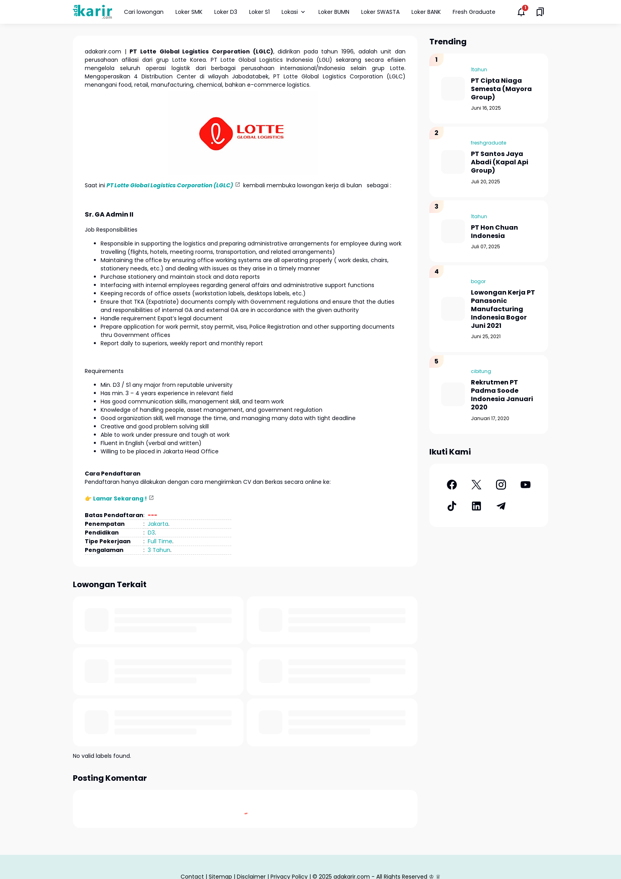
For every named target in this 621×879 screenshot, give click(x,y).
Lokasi (294, 12)
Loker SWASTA (380, 12)
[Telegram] (501, 506)
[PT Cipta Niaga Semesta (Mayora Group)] (453, 89)
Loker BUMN (333, 12)
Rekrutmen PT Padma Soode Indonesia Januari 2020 (502, 395)
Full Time (160, 541)
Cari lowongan (144, 12)
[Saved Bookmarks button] (540, 12)
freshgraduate (488, 142)
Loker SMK (188, 12)
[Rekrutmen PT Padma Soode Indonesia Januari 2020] (453, 394)
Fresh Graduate (474, 12)
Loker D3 (225, 12)
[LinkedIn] (476, 506)
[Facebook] (452, 485)
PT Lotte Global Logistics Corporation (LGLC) (170, 185)
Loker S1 (259, 12)
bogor (478, 281)
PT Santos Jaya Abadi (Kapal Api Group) (499, 162)
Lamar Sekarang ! (120, 498)
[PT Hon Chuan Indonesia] (453, 231)
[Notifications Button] (521, 12)
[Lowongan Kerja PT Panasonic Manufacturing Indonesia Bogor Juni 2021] (453, 309)
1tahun (479, 69)
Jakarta (158, 524)
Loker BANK (426, 12)
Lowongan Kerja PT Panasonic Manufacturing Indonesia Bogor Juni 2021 (503, 309)
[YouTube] (525, 485)
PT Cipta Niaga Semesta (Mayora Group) (501, 89)
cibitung (481, 371)
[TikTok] (452, 506)
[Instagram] (501, 485)
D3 (151, 533)
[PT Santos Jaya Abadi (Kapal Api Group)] (453, 162)
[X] (476, 485)
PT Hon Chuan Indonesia (494, 232)
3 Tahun (159, 550)
